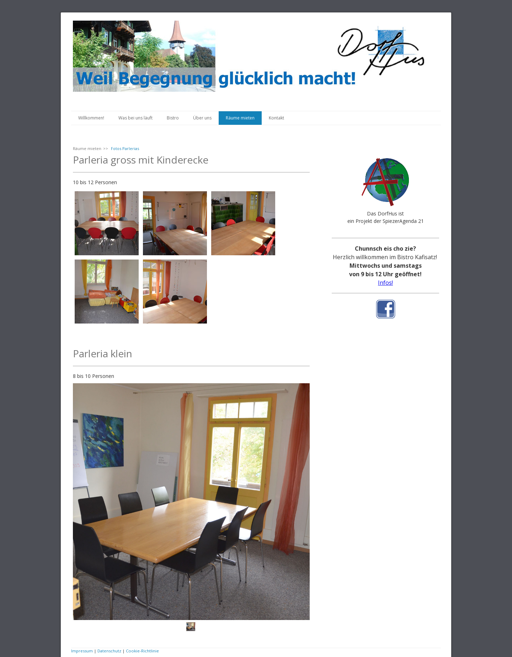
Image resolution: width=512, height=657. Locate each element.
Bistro (173, 118)
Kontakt (276, 118)
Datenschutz (109, 650)
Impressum (82, 650)
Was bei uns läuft (135, 118)
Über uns (202, 118)
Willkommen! (91, 118)
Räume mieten (240, 118)
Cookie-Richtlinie (142, 650)
